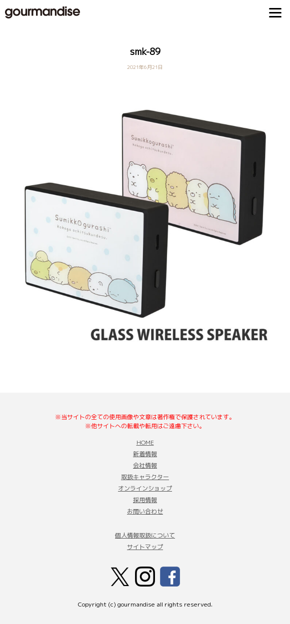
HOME (145, 442)
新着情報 (145, 454)
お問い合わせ (145, 511)
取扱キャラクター (145, 477)
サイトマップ (145, 547)
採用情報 (145, 500)
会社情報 (145, 465)
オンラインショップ (145, 488)
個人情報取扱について (145, 535)
